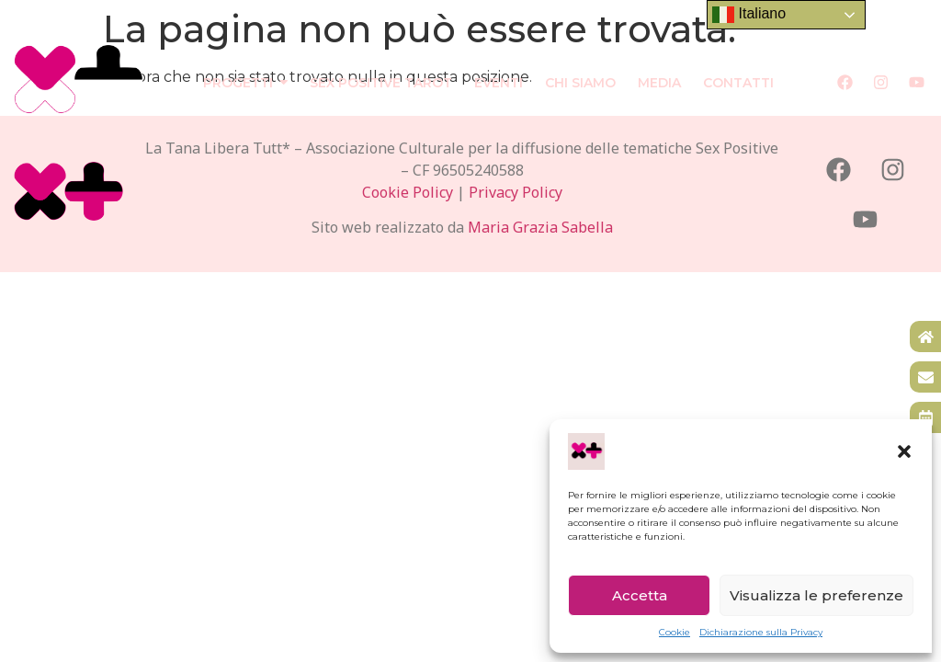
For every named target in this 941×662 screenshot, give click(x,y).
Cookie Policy (407, 192)
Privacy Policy (515, 192)
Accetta (639, 595)
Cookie (674, 632)
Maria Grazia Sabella (540, 227)
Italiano (749, 15)
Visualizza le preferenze (816, 595)
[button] (904, 451)
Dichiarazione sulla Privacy (760, 632)
